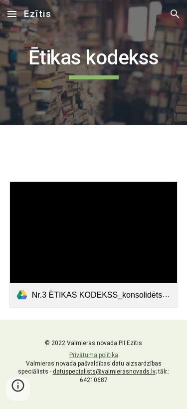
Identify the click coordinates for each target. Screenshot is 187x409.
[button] (12, 13)
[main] (93, 62)
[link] (93, 244)
